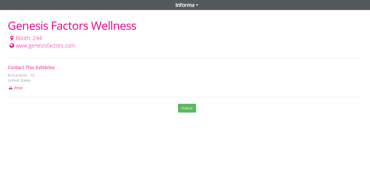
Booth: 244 (25, 38)
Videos (187, 108)
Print (15, 88)
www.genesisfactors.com (41, 45)
